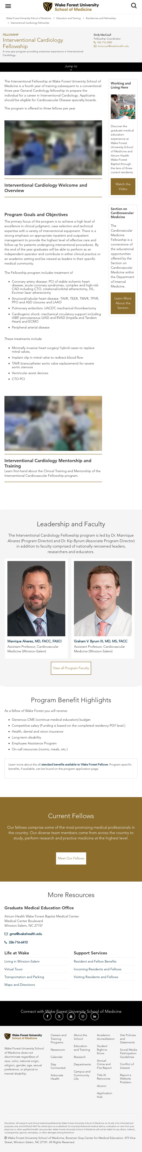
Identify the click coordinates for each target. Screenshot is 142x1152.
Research (80, 1057)
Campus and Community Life (82, 1075)
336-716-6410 (18, 942)
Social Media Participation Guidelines (128, 1053)
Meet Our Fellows (71, 858)
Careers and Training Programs (58, 1038)
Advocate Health (57, 1076)
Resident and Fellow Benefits (95, 961)
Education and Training (68, 18)
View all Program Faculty (71, 668)
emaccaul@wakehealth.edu (113, 46)
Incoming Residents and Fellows (97, 969)
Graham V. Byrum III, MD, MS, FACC (100, 641)
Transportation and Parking (24, 977)
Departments (82, 1064)
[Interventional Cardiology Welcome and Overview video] (53, 147)
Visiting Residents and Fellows (96, 977)
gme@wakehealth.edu (25, 934)
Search (132, 4)
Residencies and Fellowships (101, 18)
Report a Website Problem (125, 1078)
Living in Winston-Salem (22, 961)
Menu (8, 4)
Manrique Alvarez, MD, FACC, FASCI (34, 641)
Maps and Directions (19, 985)
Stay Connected (58, 1066)
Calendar (56, 1057)
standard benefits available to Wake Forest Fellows (74, 764)
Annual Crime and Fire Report (104, 1064)
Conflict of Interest (127, 1065)
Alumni (101, 1086)
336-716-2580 (104, 42)
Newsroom (58, 1049)
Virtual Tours (13, 969)
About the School (80, 1036)
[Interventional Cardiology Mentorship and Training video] (53, 423)
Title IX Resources (103, 1076)
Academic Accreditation (106, 1036)
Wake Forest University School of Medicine (28, 18)
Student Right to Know (102, 1049)
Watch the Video (123, 186)
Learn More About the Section (122, 303)
